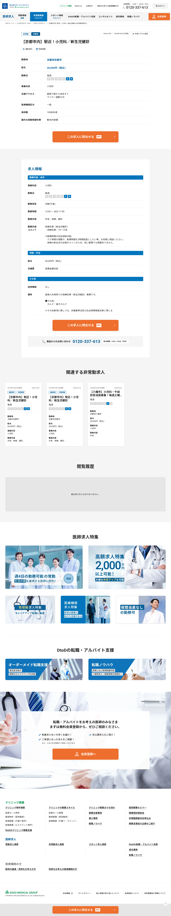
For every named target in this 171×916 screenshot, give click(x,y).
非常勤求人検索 (56, 844)
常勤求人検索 (11, 844)
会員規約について (132, 893)
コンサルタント (105, 16)
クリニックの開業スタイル (62, 807)
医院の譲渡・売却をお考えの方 (20, 869)
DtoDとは (78, 6)
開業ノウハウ (95, 823)
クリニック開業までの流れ (102, 807)
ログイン (161, 6)
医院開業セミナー (137, 807)
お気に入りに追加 (141, 34)
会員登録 (161, 16)
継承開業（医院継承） (59, 817)
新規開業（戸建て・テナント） (63, 821)
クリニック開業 (66, 6)
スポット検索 (57, 16)
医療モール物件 (12, 813)
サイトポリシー (84, 893)
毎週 (23, 416)
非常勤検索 (39, 16)
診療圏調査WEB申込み (140, 818)
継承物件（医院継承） (15, 817)
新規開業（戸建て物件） (16, 821)
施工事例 (93, 818)
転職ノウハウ (133, 16)
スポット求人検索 (97, 844)
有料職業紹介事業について (155, 893)
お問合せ (89, 6)
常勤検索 (22, 16)
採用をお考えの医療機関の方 (108, 6)
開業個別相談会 (136, 813)
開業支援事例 (95, 813)
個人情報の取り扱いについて (107, 893)
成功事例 (120, 16)
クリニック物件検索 (15, 807)
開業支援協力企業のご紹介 (142, 823)
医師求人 (8, 16)
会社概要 (66, 893)
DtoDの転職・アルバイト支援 (81, 16)
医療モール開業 (56, 813)
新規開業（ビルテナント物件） (19, 825)
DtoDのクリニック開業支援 (18, 830)
